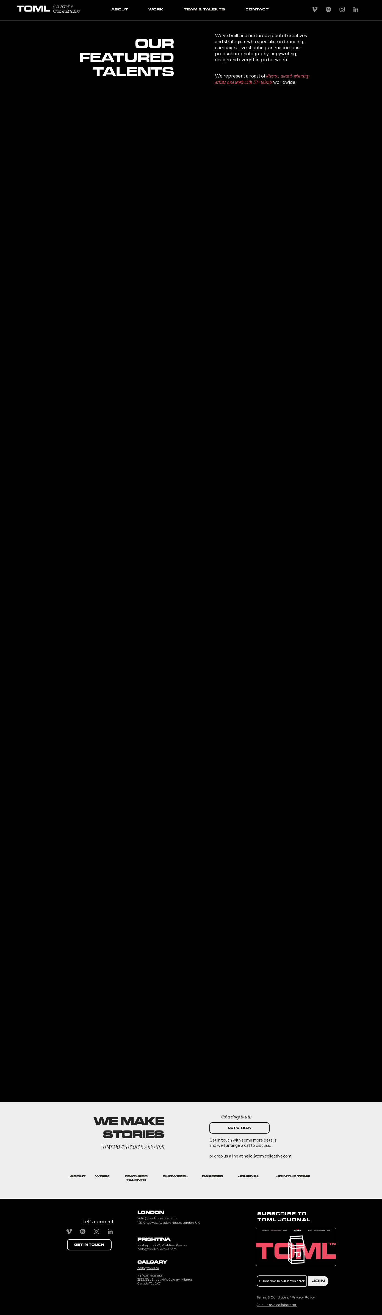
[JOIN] (318, 1281)
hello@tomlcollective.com (157, 1249)
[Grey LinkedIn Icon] (355, 9)
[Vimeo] (314, 9)
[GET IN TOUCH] (89, 1244)
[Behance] (328, 9)
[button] (293, 1176)
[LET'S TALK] (239, 1128)
